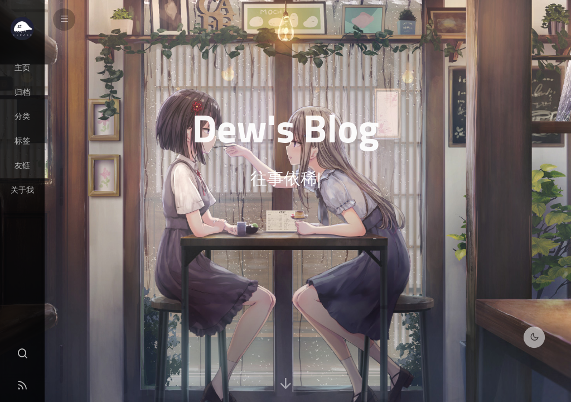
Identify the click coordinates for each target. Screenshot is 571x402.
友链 (22, 165)
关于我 (22, 189)
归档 (22, 92)
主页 (22, 67)
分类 (22, 116)
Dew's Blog (285, 127)
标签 (22, 140)
